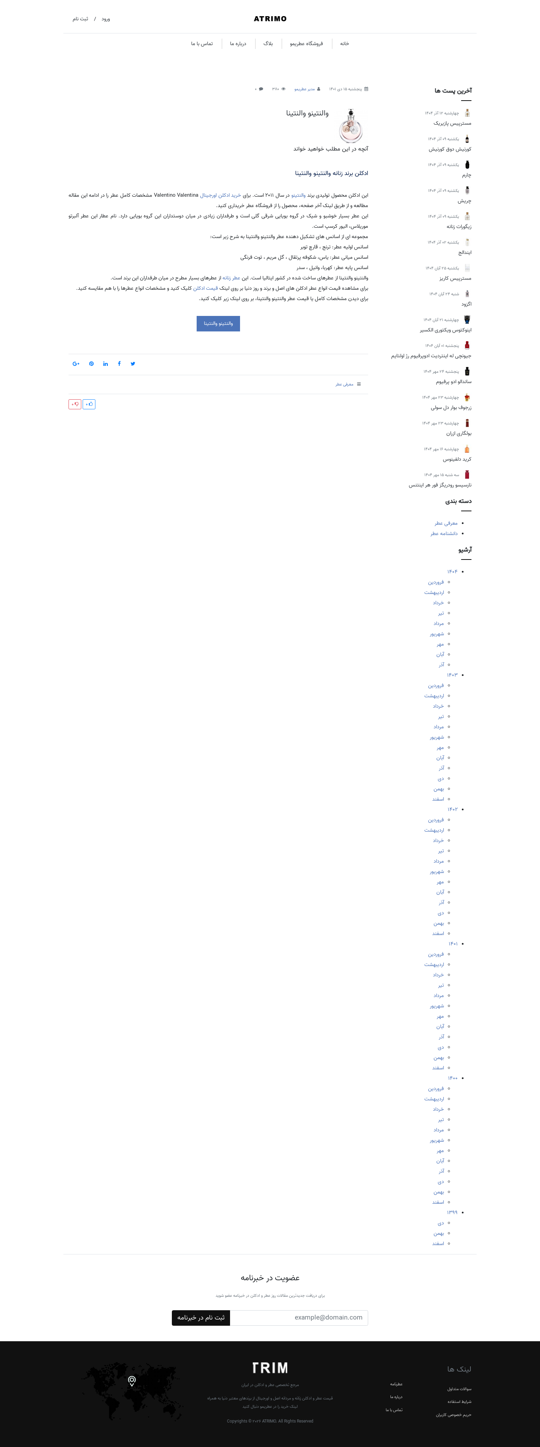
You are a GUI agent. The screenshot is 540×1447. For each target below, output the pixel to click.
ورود (106, 19)
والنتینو (298, 195)
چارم (466, 175)
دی (441, 778)
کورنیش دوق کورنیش (450, 149)
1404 (452, 572)
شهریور (437, 634)
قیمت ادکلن (205, 288)
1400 (453, 1078)
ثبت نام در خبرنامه (201, 1318)
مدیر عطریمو (304, 89)
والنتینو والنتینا (307, 113)
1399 (452, 1213)
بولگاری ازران (458, 433)
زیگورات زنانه (459, 227)
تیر (441, 613)
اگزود (466, 304)
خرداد (438, 603)
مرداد (439, 623)
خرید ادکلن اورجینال (220, 195)
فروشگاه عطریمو (306, 44)
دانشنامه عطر (444, 534)
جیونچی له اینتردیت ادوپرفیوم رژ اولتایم (431, 356)
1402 (453, 809)
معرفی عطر (446, 523)
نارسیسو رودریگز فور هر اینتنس (440, 485)
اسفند (438, 799)
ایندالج (464, 252)
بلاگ (268, 44)
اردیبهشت (434, 592)
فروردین (436, 582)
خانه (344, 44)
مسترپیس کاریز (455, 278)
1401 (453, 944)
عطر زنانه (231, 278)
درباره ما (238, 44)
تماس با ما (202, 44)
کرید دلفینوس (457, 459)
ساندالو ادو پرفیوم (453, 382)
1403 (452, 675)
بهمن (439, 789)
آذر (441, 665)
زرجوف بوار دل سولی (451, 407)
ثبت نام (80, 19)
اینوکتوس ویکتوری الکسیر (445, 330)
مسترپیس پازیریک (452, 123)
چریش (464, 201)
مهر (440, 644)
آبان (440, 654)
